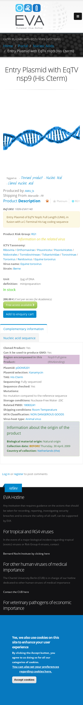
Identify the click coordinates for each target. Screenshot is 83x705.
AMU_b (29, 191)
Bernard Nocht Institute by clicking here (26, 553)
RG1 (77, 201)
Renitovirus (25, 259)
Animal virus (33, 419)
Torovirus (9, 259)
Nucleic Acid (54, 178)
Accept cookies (24, 680)
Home (8, 46)
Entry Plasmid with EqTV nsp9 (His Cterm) (40, 51)
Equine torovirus (45, 259)
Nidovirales (10, 254)
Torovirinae (69, 254)
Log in (6, 474)
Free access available (20, 305)
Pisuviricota (44, 250)
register (18, 474)
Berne (17, 268)
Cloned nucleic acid (20, 183)
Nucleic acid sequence (19, 338)
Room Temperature (44, 410)
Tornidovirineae (30, 254)
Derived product (31, 178)
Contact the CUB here (16, 591)
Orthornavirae (26, 250)
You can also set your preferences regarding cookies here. (35, 669)
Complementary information (23, 329)
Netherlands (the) (48, 451)
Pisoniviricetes (63, 250)
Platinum (62, 201)
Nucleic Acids (43, 46)
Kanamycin (36, 372)
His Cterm (16, 377)
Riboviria (8, 250)
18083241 (30, 405)
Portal (23, 46)
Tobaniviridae (50, 254)
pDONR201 (23, 368)
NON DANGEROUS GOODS (47, 414)
